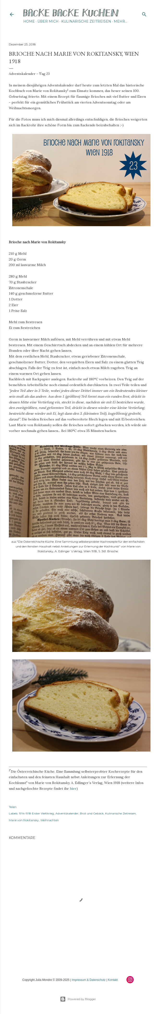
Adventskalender (66, 813)
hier (73, 788)
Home (29, 21)
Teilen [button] (13, 807)
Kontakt (113, 980)
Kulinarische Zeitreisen (86, 21)
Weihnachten (49, 820)
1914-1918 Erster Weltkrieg (36, 813)
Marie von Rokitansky (24, 820)
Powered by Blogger (78, 999)
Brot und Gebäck (92, 813)
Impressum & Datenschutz (89, 980)
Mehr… (120, 21)
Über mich (48, 21)
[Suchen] (144, 13)
